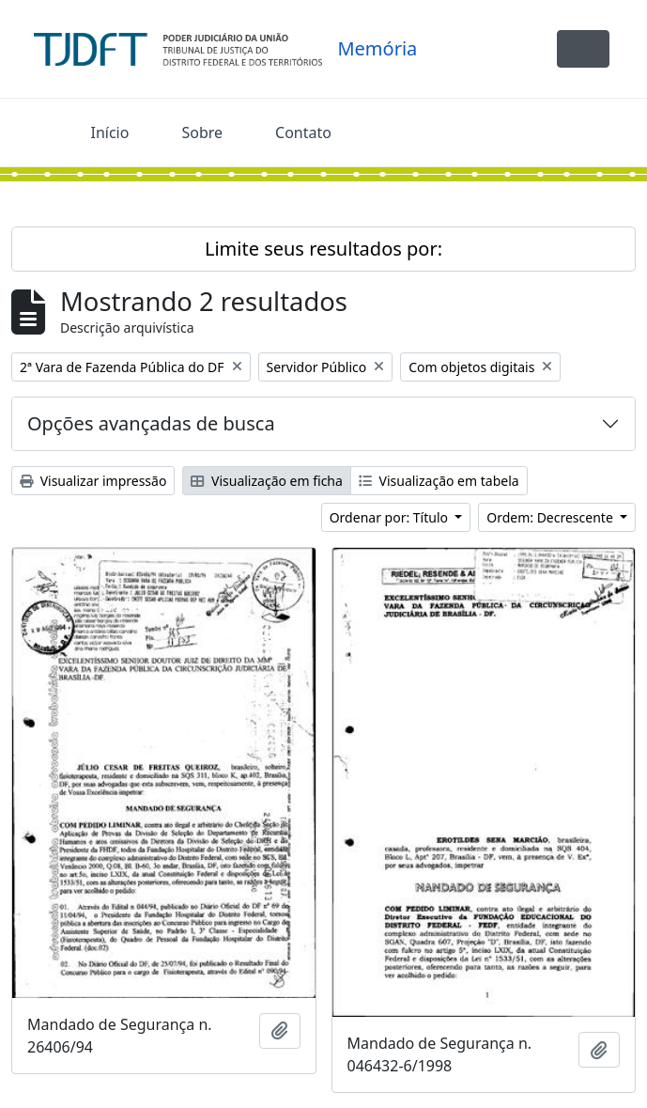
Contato (303, 132)
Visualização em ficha (267, 481)
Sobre (202, 132)
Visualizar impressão (93, 481)
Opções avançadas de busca (151, 423)
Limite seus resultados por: (323, 248)
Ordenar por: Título (391, 517)
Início (110, 132)
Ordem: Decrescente (551, 517)
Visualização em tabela (439, 481)
